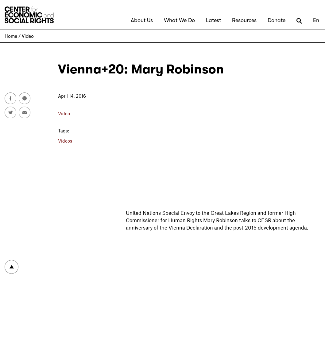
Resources (244, 20)
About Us (142, 20)
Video (28, 36)
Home (11, 36)
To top (11, 267)
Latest (213, 20)
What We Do (179, 20)
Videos (65, 141)
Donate (276, 20)
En (316, 20)
